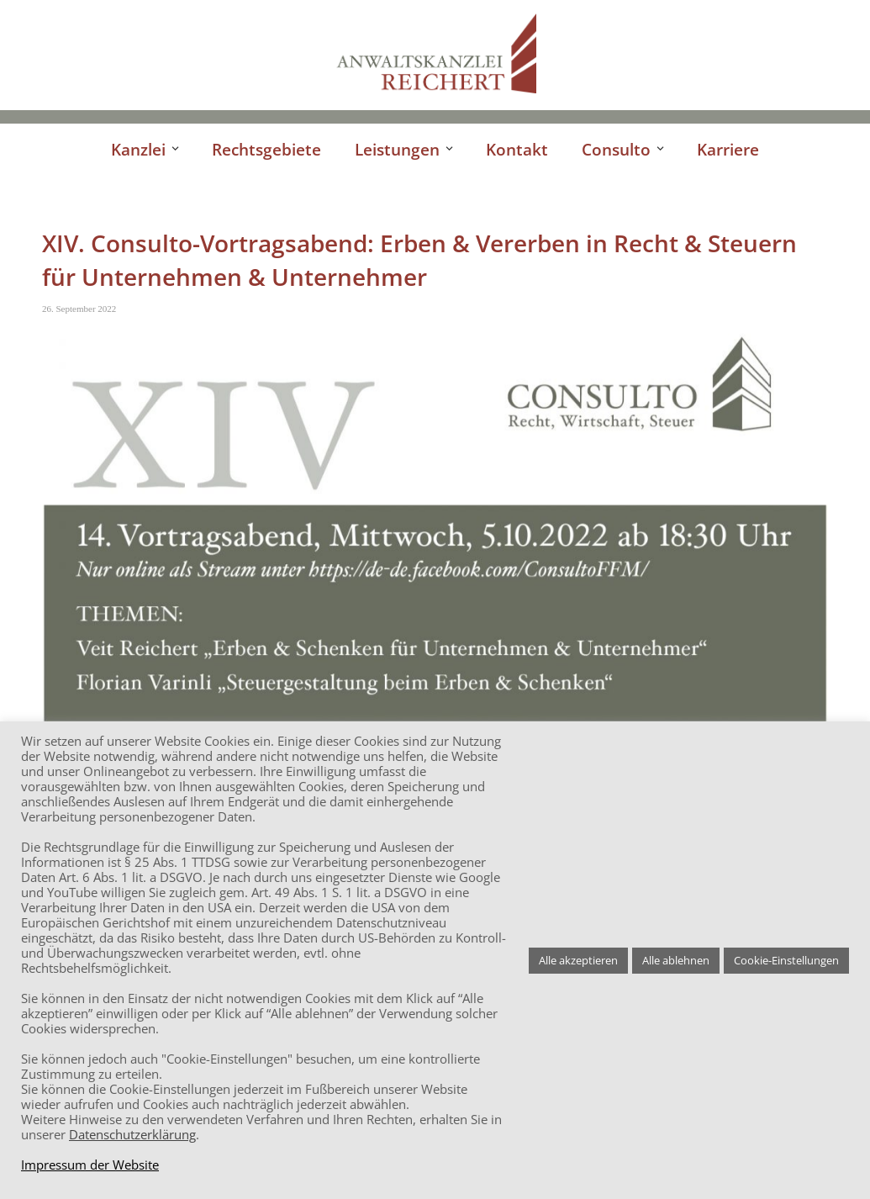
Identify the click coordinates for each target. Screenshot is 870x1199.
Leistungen (397, 149)
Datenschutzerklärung (132, 1134)
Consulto (616, 149)
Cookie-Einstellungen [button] (786, 960)
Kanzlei (138, 149)
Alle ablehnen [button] (675, 960)
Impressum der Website (90, 1164)
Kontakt (517, 149)
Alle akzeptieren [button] (578, 960)
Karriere (728, 149)
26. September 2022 (79, 309)
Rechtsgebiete (266, 149)
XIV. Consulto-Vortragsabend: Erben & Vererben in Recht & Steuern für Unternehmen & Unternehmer (419, 259)
